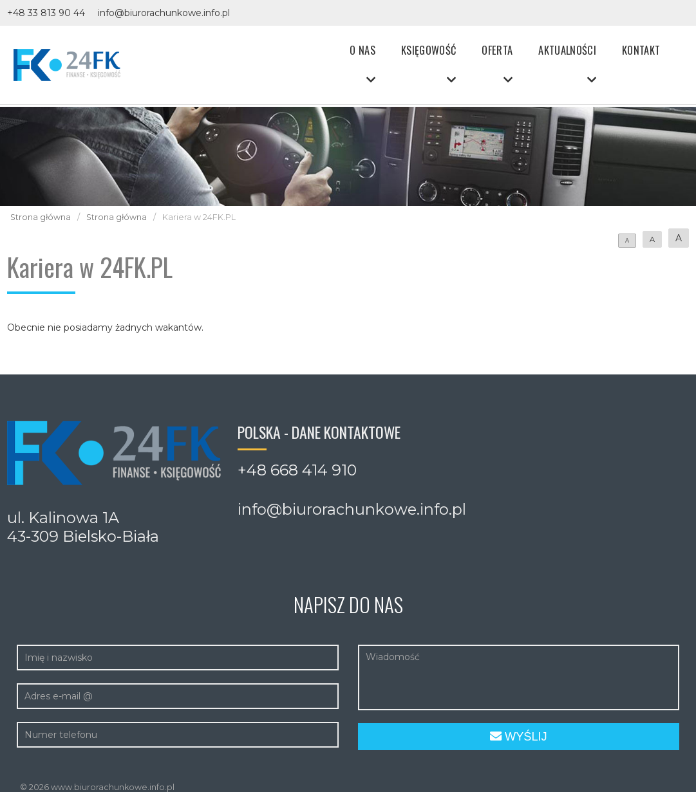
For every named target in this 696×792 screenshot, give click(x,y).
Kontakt (641, 50)
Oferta (497, 50)
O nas (362, 50)
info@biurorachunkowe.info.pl (164, 13)
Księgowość (428, 50)
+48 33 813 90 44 (46, 13)
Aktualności (567, 50)
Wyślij (518, 736)
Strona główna (40, 217)
